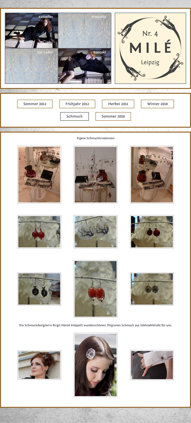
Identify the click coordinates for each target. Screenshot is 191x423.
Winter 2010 (157, 104)
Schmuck (74, 116)
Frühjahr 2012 (77, 104)
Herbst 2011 (118, 104)
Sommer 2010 (113, 116)
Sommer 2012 (34, 104)
